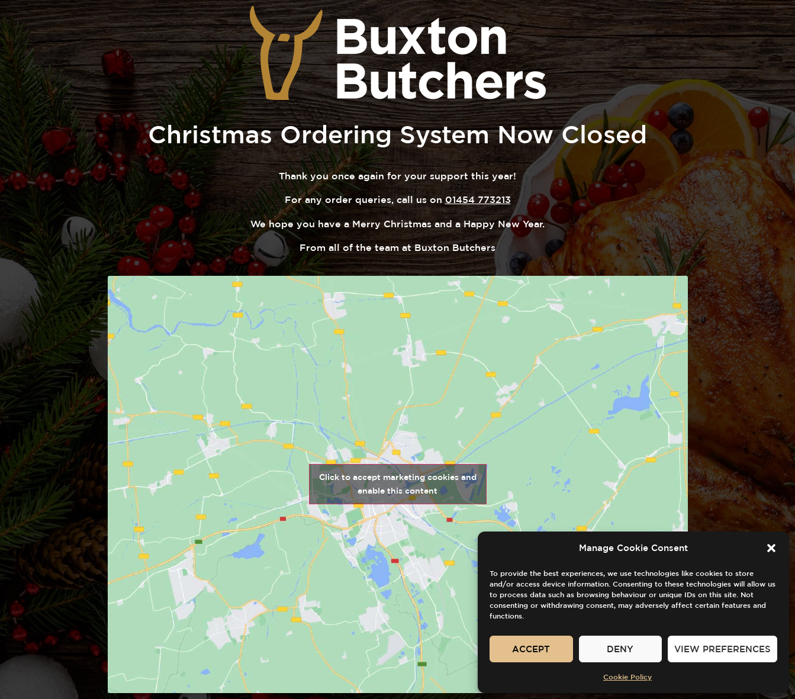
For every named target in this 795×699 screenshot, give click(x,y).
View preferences (722, 649)
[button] (771, 548)
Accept (531, 649)
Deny (620, 649)
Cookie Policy (627, 676)
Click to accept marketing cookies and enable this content (398, 483)
